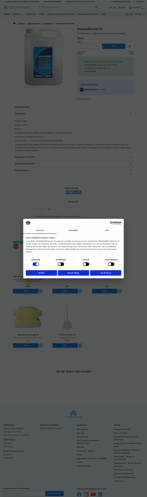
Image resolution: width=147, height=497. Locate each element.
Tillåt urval (73, 273)
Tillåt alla (105, 273)
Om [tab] (107, 230)
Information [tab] (73, 230)
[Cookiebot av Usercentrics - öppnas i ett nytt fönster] (111, 223)
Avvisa (41, 273)
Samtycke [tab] (40, 230)
